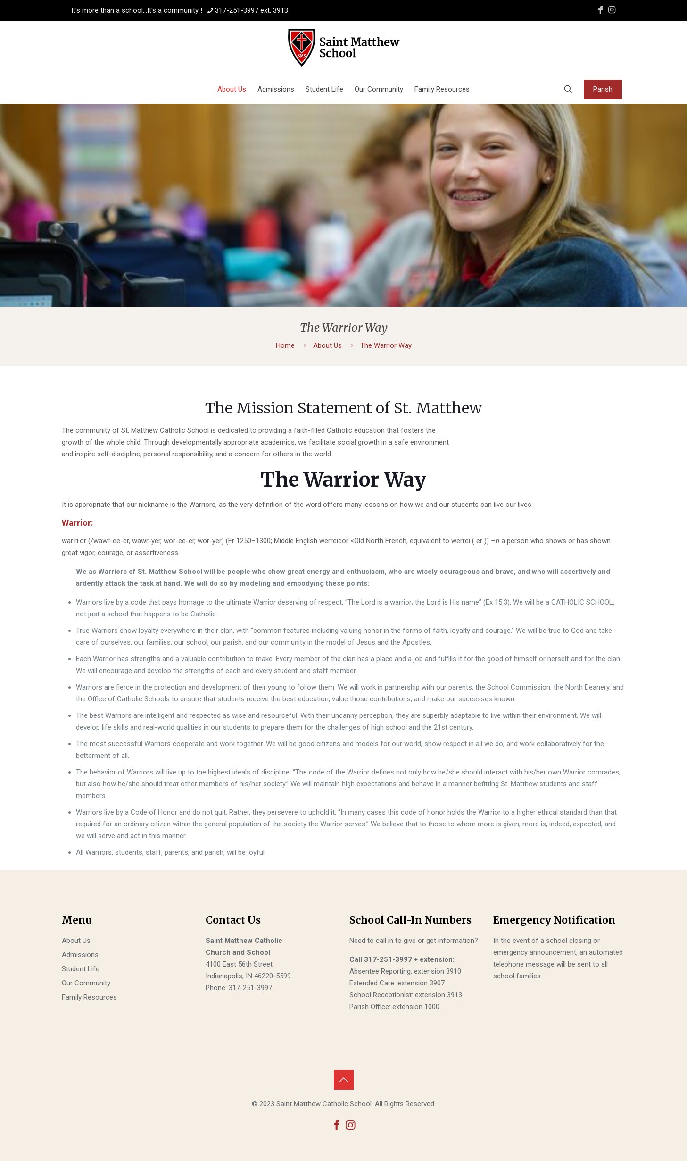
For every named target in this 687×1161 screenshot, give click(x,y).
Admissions (80, 955)
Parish (603, 89)
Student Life (80, 969)
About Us (327, 345)
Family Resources (89, 997)
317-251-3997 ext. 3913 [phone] (251, 10)
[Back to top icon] (344, 1080)
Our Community (86, 983)
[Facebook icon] (600, 10)
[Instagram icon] (612, 10)
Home (285, 345)
